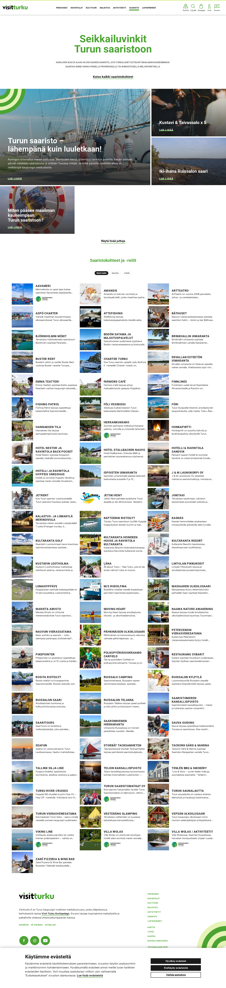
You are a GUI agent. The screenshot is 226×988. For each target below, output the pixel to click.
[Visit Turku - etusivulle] (15, 7)
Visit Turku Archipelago (55, 913)
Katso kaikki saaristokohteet (113, 77)
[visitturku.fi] (36, 898)
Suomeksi (24, 925)
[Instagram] (34, 940)
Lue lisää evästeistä (90, 975)
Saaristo (115, 273)
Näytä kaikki (101, 273)
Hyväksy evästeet (176, 960)
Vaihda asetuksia (176, 974)
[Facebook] (23, 940)
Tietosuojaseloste (158, 947)
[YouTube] (45, 940)
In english (50, 925)
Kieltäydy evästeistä (176, 967)
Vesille (127, 273)
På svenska (37, 925)
